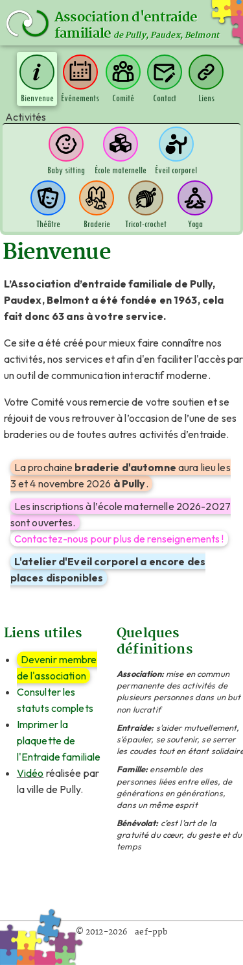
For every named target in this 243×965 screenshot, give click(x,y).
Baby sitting (66, 151)
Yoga (195, 205)
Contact (164, 79)
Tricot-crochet (146, 205)
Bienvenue (36, 79)
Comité (123, 79)
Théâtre (47, 205)
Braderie (96, 205)
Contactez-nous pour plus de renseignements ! (119, 538)
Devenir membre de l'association (57, 667)
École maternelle (120, 151)
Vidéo (30, 772)
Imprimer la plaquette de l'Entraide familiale (59, 740)
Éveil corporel (176, 151)
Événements (80, 79)
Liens (206, 79)
